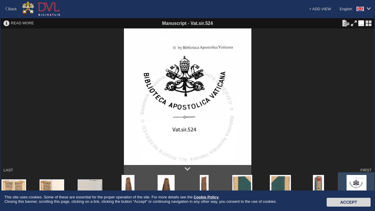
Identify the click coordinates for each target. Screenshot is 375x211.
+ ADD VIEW (320, 9)
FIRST (365, 170)
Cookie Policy (206, 197)
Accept (348, 202)
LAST (8, 170)
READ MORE (22, 23)
